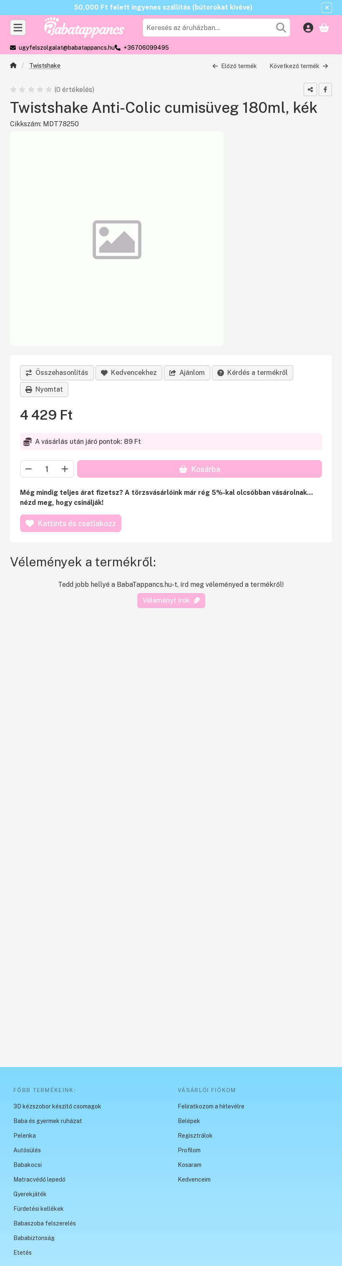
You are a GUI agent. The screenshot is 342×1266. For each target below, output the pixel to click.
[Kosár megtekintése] (324, 28)
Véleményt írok (171, 600)
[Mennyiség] (47, 469)
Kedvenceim (194, 1179)
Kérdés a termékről (252, 373)
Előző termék (234, 65)
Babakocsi (27, 1165)
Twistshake (44, 65)
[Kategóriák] (18, 28)
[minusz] (28, 469)
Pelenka (24, 1135)
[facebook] (325, 89)
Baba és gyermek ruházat (47, 1121)
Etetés (22, 1252)
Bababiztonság (34, 1238)
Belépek (189, 1121)
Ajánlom (187, 373)
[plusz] (65, 469)
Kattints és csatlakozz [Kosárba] (70, 523)
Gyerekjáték (30, 1194)
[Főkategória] (13, 66)
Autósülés (27, 1150)
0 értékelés (75, 89)
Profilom (189, 1150)
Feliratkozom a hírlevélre (211, 1106)
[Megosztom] (310, 89)
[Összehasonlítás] (57, 372)
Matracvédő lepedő (39, 1179)
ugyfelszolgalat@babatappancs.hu (67, 47)
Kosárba (199, 469)
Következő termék (298, 65)
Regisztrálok (195, 1135)
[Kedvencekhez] (129, 372)
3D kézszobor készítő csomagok (57, 1106)
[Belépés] (308, 28)
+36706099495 (146, 47)
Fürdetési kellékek (38, 1208)
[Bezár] (327, 8)
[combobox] (216, 27)
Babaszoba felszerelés (44, 1223)
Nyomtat (44, 389)
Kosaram (189, 1165)
